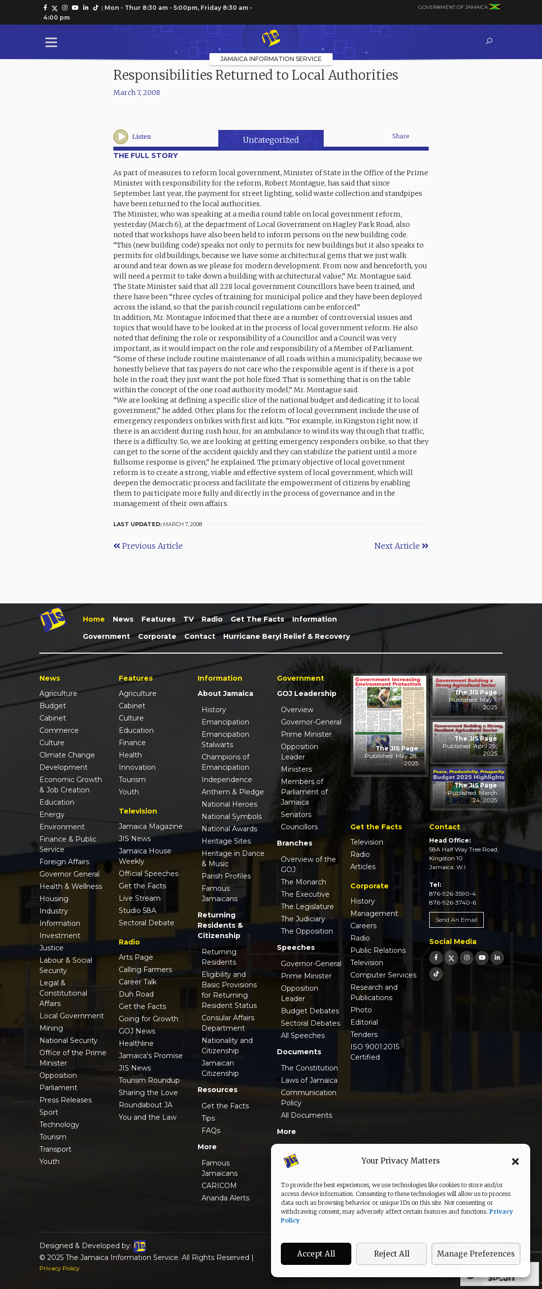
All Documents (306, 1115)
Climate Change (67, 755)
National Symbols (232, 816)
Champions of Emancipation (225, 762)
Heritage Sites (226, 841)
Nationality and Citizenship (227, 1045)
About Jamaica (225, 693)
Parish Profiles (226, 876)
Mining (51, 1028)
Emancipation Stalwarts (225, 739)
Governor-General (311, 722)
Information (314, 619)
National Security (68, 1040)
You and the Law (147, 1117)
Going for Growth (148, 1018)
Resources (217, 1089)
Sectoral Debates (310, 1023)
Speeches (296, 947)
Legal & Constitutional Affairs (63, 993)
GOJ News (137, 1031)
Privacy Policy (59, 1268)
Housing (53, 898)
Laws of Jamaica (309, 1080)
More (207, 1146)
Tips (208, 1118)
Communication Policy (309, 1097)
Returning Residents (219, 957)
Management (374, 913)
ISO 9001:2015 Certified (374, 1052)
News (123, 619)
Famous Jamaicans (219, 893)
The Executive (305, 894)
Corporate (157, 636)
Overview (297, 709)
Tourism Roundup (149, 1080)
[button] (515, 1161)
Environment (62, 826)
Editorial (364, 1022)
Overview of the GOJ (308, 864)
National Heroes (229, 804)
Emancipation (225, 722)
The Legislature (307, 906)
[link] (45, 7)
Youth (49, 1161)
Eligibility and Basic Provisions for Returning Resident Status (229, 990)
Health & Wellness (70, 886)
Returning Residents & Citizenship (220, 925)
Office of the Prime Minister (72, 1058)
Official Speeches (148, 873)
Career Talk (138, 981)
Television (366, 842)
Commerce (59, 730)
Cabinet (52, 718)
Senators (296, 814)
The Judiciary (303, 918)
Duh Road (136, 994)
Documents (299, 1051)
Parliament (58, 1087)
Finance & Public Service (68, 844)
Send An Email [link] (456, 919)
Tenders (363, 1034)
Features (158, 619)
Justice (51, 947)
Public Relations (378, 950)
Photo (361, 1010)
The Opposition (307, 931)
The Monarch (303, 882)
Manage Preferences (476, 1253)
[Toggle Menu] (53, 42)
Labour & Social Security (65, 965)
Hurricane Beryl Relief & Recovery (286, 636)
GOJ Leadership (307, 693)
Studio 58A (137, 910)
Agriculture (58, 693)
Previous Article (148, 546)
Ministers (296, 769)
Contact (199, 636)
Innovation (137, 767)
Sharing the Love (148, 1092)
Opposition (58, 1075)
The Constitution (309, 1068)
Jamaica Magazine (151, 826)
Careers (363, 925)
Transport (55, 1149)
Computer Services (383, 975)
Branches (294, 843)
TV (188, 619)
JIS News (135, 838)
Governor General (69, 874)
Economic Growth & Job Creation (70, 784)
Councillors (299, 826)
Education (56, 802)
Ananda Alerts (225, 1198)
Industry (53, 911)
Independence (227, 779)
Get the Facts (257, 619)
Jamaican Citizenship (220, 1068)
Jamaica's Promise (151, 1055)
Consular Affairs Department (228, 1023)
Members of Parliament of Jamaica (304, 792)
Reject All (391, 1253)
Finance (132, 742)
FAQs (211, 1130)
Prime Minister (306, 734)
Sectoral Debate (146, 922)
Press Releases (65, 1100)
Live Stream (140, 898)
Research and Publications (374, 992)
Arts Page (136, 957)
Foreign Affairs (64, 861)
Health (130, 755)
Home (94, 619)
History (214, 709)
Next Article (401, 546)
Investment (59, 935)
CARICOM (219, 1185)
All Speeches (303, 1035)
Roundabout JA (145, 1104)
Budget (52, 705)
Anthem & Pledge (233, 791)
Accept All (316, 1253)
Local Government (71, 1015)
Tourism (53, 1136)
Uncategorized (271, 140)
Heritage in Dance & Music (233, 858)
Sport (48, 1112)
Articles (362, 866)
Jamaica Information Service (271, 59)
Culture (52, 742)
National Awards (229, 828)
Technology (59, 1124)
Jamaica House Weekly (145, 856)
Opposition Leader (299, 751)
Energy (52, 814)
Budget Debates (310, 1010)
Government (106, 636)
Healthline (136, 1043)
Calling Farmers (145, 969)
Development (63, 767)
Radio (212, 619)
